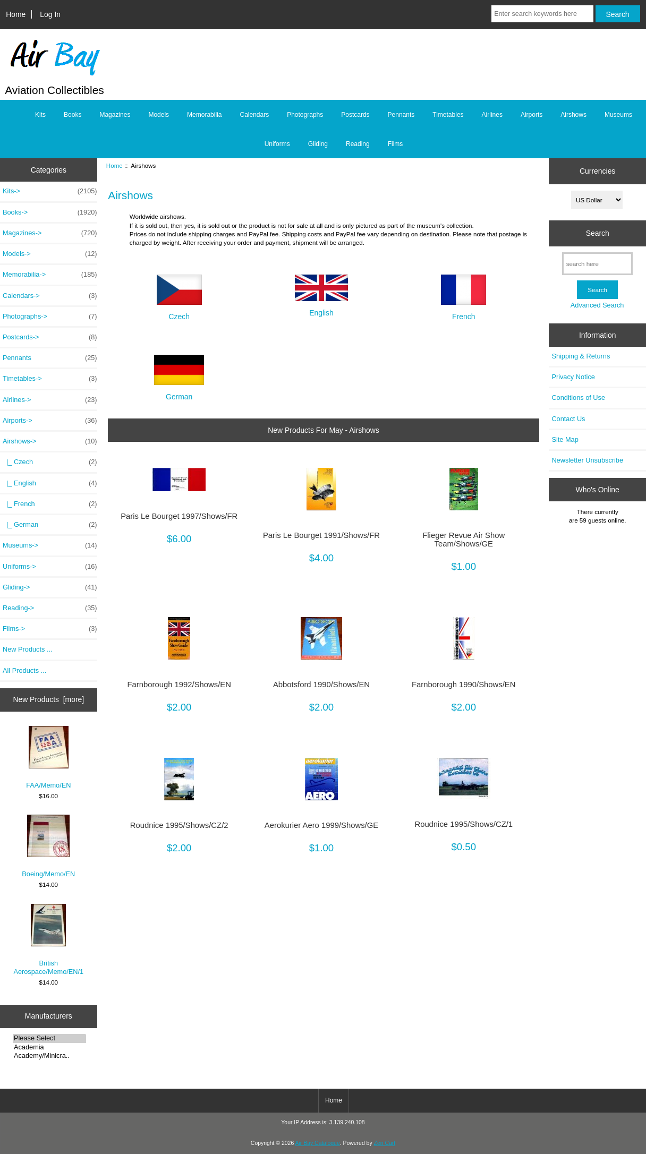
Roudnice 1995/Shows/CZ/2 (179, 825)
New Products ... (28, 649)
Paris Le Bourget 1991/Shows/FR (321, 535)
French (463, 312)
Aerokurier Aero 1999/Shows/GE (321, 825)
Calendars (254, 114)
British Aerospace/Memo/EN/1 (48, 940)
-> (50, 441)
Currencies (597, 171)
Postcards (355, 114)
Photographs (305, 114)
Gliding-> (50, 587)
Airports (531, 114)
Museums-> (50, 545)
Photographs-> (50, 316)
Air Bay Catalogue (317, 1143)
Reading (358, 144)
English (321, 308)
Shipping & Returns (580, 356)
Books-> (50, 212)
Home (16, 14)
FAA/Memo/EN (48, 757)
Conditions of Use (578, 397)
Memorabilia (204, 114)
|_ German (50, 524)
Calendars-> (50, 296)
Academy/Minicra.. (49, 1056)
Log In (50, 14)
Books (72, 114)
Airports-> (50, 420)
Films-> (50, 629)
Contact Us (568, 419)
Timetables (447, 114)
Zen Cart (385, 1143)
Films (395, 144)
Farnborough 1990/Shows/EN (463, 684)
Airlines (492, 114)
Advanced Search (597, 305)
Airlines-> (50, 400)
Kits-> (50, 191)
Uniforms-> (50, 566)
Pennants (401, 114)
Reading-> (50, 608)
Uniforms (277, 144)
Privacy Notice (572, 377)
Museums (618, 114)
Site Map (564, 439)
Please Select (49, 1038)
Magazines (114, 114)
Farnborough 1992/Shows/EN (179, 684)
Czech (179, 312)
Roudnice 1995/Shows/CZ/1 (463, 824)
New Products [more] (48, 699)
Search (597, 233)
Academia (49, 1047)
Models (158, 114)
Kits (40, 114)
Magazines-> (50, 233)
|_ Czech (50, 462)
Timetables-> (50, 378)
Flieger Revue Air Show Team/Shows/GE (463, 539)
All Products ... (24, 670)
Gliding (318, 144)
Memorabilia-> (50, 274)
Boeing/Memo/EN (48, 846)
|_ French (50, 504)
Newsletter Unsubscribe (587, 460)
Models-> (50, 254)
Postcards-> (50, 337)
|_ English (50, 483)
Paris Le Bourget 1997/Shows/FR (179, 516)
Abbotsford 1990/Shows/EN (321, 684)
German (179, 392)
